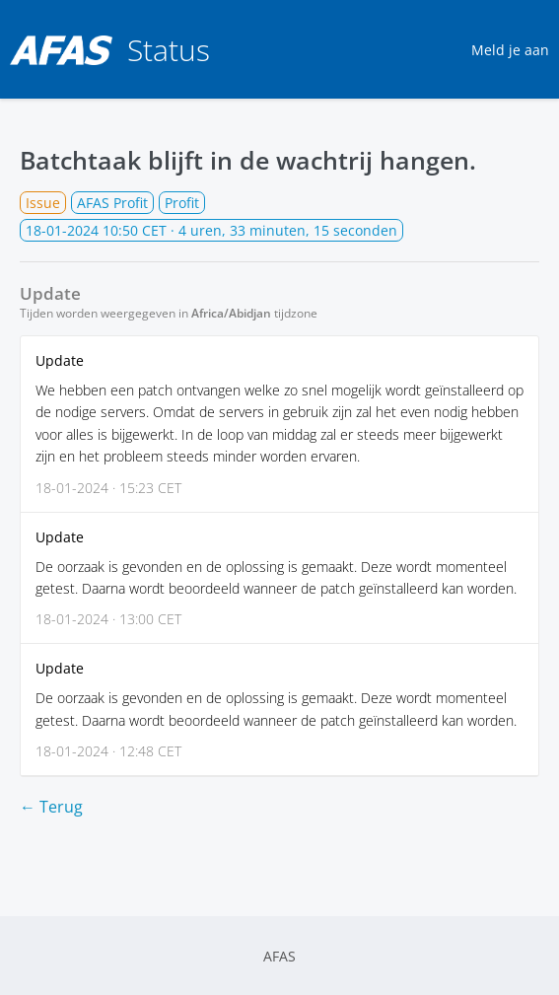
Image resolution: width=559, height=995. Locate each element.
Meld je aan (510, 49)
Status (110, 50)
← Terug (51, 806)
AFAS (279, 956)
